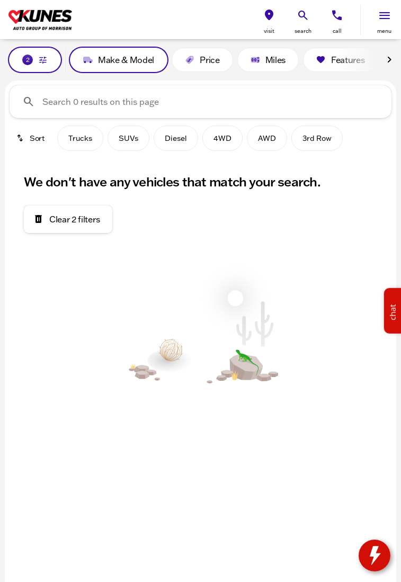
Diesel (176, 138)
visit (269, 31)
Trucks (80, 138)
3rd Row (317, 138)
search (303, 31)
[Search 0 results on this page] (200, 102)
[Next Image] (389, 60)
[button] (269, 20)
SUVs (128, 138)
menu (384, 31)
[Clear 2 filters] (68, 219)
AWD (267, 138)
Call (337, 31)
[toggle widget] (374, 555)
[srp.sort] (31, 138)
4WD (222, 138)
